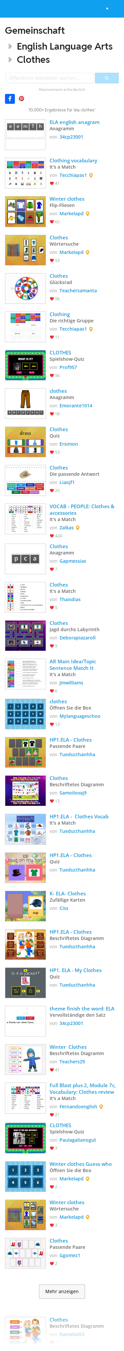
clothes (58, 391)
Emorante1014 (76, 405)
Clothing (60, 314)
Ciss (64, 908)
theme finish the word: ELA (82, 1008)
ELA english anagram (75, 122)
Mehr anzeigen (62, 1291)
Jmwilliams (71, 682)
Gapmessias (73, 561)
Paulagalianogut (78, 1140)
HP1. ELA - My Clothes (76, 970)
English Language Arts (65, 46)
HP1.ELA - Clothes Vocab (79, 816)
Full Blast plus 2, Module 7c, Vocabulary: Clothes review (83, 1088)
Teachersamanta (78, 290)
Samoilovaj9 (73, 793)
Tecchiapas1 (73, 175)
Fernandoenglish (78, 1106)
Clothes (33, 59)
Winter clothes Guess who (81, 1164)
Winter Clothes (68, 1047)
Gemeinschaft (35, 30)
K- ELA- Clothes (68, 893)
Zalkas (67, 527)
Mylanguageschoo (80, 716)
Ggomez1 (70, 1255)
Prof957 (68, 367)
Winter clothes (67, 198)
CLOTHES (60, 352)
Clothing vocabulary (73, 160)
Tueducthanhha (77, 754)
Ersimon (69, 444)
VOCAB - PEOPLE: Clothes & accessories (83, 509)
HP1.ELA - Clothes (71, 739)
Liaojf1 (67, 482)
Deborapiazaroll (78, 638)
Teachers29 (72, 1061)
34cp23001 (71, 137)
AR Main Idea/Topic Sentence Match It (73, 664)
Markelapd (72, 213)
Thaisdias (70, 599)
